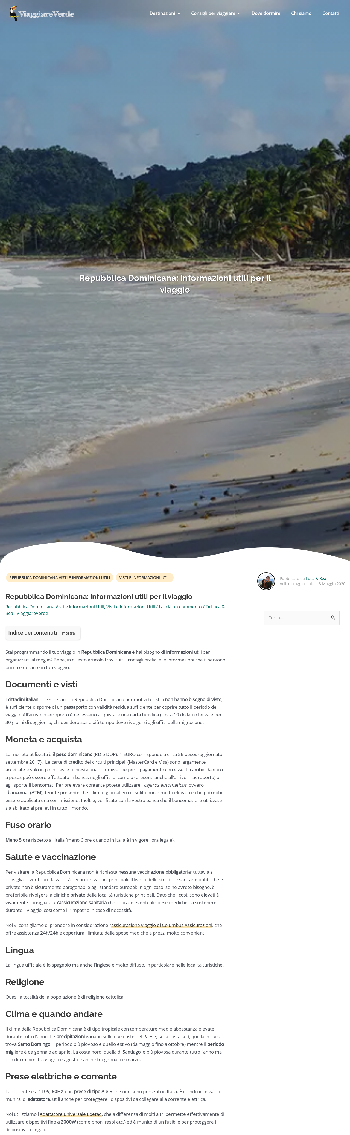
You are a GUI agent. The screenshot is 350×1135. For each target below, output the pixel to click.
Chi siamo (304, 13)
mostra (68, 633)
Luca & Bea (316, 578)
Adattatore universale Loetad (71, 1114)
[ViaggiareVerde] (40, 13)
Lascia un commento (184, 606)
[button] (187, 13)
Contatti (331, 13)
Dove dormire (271, 13)
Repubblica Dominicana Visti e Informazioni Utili (59, 577)
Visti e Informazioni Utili (144, 577)
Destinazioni (174, 13)
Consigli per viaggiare (223, 13)
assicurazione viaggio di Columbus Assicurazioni (161, 925)
